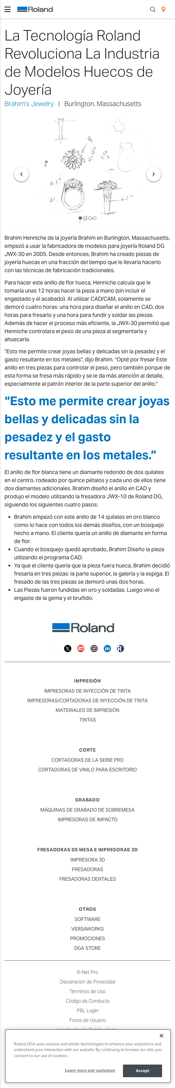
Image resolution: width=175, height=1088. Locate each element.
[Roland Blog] (120, 648)
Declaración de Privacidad (87, 982)
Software (87, 919)
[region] (88, 1056)
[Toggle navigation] (8, 9)
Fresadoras (87, 869)
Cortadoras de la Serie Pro (87, 760)
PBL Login (87, 1010)
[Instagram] (94, 648)
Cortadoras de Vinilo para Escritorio (87, 770)
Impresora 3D (87, 860)
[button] (17, 169)
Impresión (87, 681)
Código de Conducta (87, 1001)
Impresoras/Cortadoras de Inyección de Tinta (87, 700)
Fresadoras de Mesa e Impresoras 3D (87, 849)
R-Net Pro (87, 972)
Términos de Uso (87, 991)
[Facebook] (54, 648)
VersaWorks (87, 929)
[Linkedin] (107, 648)
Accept (142, 1070)
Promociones (87, 938)
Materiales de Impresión (87, 710)
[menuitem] (163, 9)
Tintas (87, 720)
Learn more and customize (90, 1070)
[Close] (161, 1035)
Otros (87, 909)
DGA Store (87, 948)
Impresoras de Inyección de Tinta (87, 691)
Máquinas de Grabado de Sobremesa (87, 810)
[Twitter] (67, 648)
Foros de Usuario (87, 1020)
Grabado (87, 800)
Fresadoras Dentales (87, 879)
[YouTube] (80, 648)
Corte (87, 750)
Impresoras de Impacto (88, 819)
